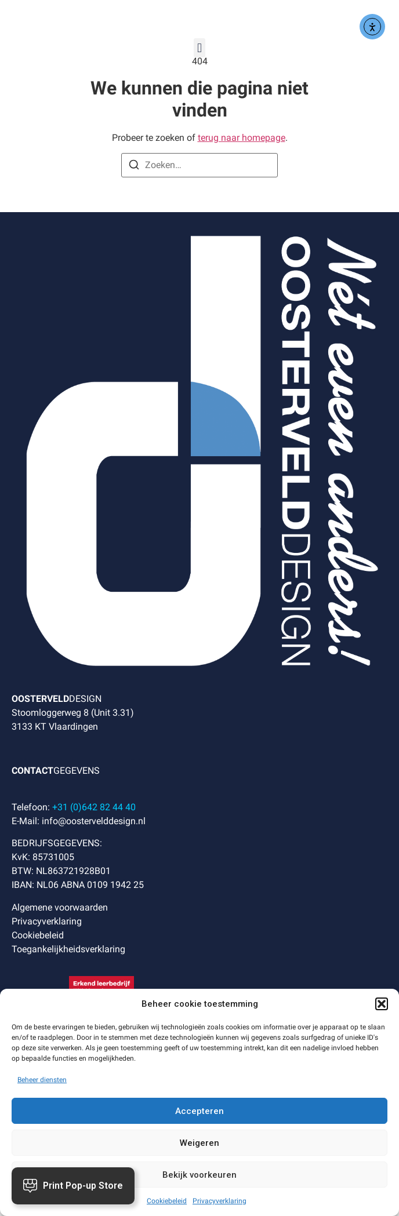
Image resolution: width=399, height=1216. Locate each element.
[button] (381, 1004)
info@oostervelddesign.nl (94, 821)
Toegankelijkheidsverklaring (68, 949)
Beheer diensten (42, 1080)
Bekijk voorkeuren (199, 1175)
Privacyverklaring (219, 1201)
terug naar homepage (241, 137)
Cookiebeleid (167, 1201)
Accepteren (199, 1111)
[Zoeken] (134, 166)
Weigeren (199, 1143)
